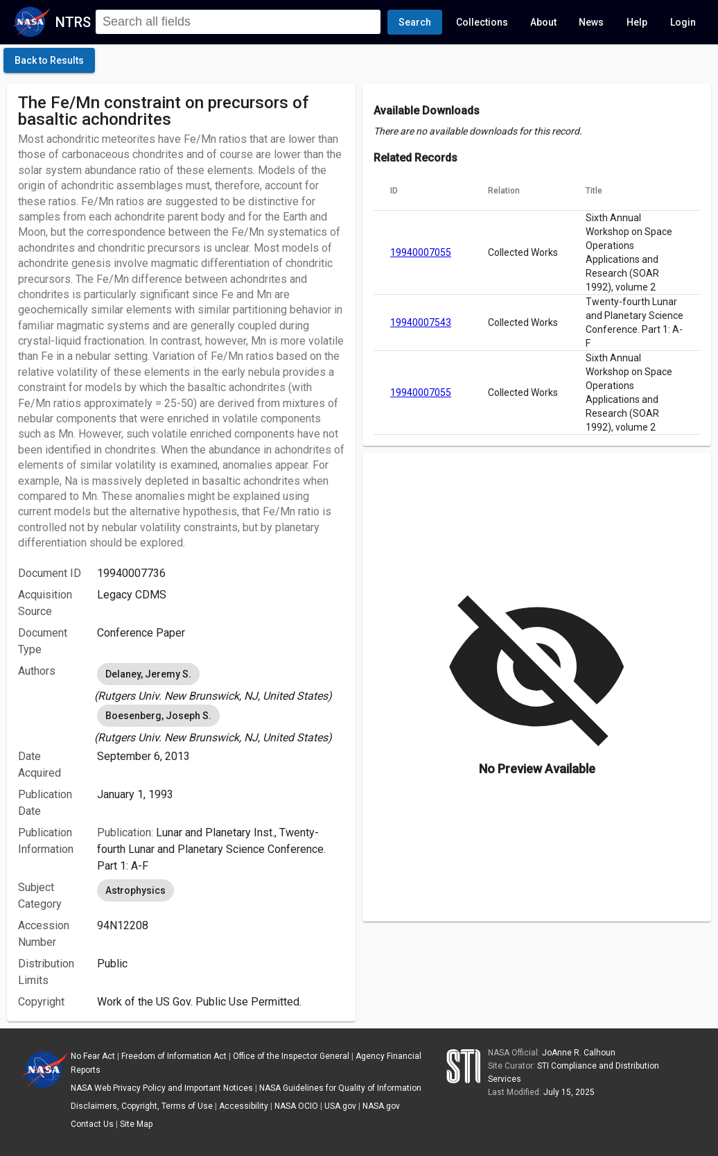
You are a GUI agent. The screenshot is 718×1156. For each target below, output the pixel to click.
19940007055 (420, 252)
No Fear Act (93, 1056)
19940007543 (420, 322)
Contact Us (92, 1124)
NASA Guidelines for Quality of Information (340, 1088)
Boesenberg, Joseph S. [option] (158, 716)
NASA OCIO (296, 1106)
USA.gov (340, 1106)
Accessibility (243, 1106)
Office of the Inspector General (291, 1056)
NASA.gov (381, 1106)
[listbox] (220, 682)
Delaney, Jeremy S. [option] (148, 674)
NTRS (73, 22)
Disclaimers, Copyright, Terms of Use (142, 1106)
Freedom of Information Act (174, 1056)
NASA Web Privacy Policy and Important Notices (162, 1088)
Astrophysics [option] (135, 890)
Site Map (136, 1124)
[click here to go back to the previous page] (49, 60)
